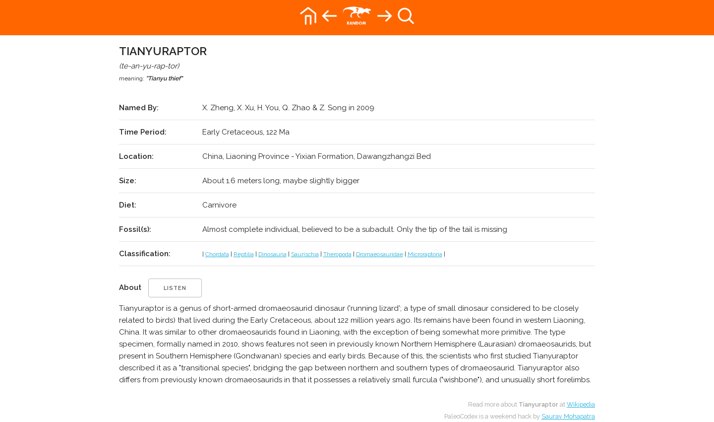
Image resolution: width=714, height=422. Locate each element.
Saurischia (305, 254)
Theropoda (337, 254)
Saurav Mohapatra (568, 416)
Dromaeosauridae (379, 254)
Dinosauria (272, 254)
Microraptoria (425, 254)
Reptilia (244, 254)
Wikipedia (581, 404)
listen (175, 288)
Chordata (217, 254)
